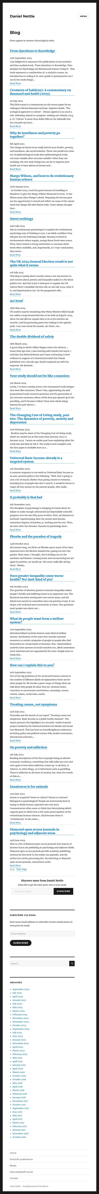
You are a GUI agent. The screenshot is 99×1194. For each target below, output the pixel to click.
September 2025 (21, 989)
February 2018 (20, 1094)
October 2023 (19, 1025)
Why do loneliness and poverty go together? (35, 134)
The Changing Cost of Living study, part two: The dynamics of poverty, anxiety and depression (41, 418)
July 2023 (17, 1032)
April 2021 (18, 1061)
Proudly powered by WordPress (35, 1186)
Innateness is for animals (29, 786)
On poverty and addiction (28, 747)
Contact (14, 1178)
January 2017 (19, 1130)
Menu (83, 16)
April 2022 (18, 1047)
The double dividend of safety (32, 336)
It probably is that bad (26, 497)
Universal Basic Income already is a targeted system (36, 459)
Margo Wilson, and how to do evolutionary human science (42, 177)
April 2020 (18, 1068)
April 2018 (18, 1086)
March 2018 (18, 1090)
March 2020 (19, 1072)
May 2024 (18, 1007)
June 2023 (18, 1036)
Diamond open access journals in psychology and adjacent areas (34, 831)
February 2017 (20, 1126)
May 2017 (17, 1115)
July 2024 (17, 1003)
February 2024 (20, 1014)
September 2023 (21, 1029)
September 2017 (21, 1108)
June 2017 (17, 1112)
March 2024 (19, 1011)
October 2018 (19, 1079)
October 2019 (19, 1076)
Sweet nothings (21, 219)
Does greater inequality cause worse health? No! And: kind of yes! (36, 577)
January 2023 (19, 1039)
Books (13, 1165)
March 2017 (18, 1122)
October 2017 (19, 1104)
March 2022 (19, 1050)
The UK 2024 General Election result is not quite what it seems (41, 263)
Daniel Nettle (22, 16)
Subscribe (63, 891)
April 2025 (18, 996)
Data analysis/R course (21, 1172)
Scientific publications (21, 1159)
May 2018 (17, 1083)
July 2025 (17, 993)
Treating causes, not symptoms (33, 704)
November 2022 (21, 1043)
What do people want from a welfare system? (37, 620)
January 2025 (19, 1000)
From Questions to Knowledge (32, 51)
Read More (15, 83)
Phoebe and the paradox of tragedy (35, 536)
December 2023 (20, 1018)
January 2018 (19, 1097)
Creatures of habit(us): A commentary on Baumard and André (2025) (40, 92)
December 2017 (20, 1101)
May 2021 (17, 1057)
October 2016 (19, 1137)
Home (13, 1153)
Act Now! (16, 301)
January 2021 (19, 1065)
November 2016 (21, 1133)
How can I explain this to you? (32, 665)
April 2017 (18, 1119)
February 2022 (20, 1054)
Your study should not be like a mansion (39, 376)
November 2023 (21, 1021)
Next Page (21, 869)
